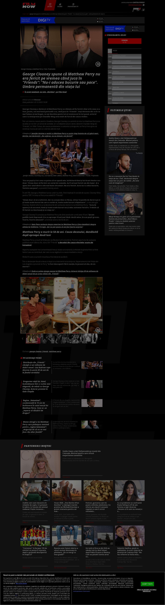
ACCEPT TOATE (147, 584)
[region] (82, 588)
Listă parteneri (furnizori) (81, 591)
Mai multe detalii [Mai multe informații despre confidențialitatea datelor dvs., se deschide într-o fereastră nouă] (21, 583)
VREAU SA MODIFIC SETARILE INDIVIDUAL (146, 590)
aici (16, 595)
